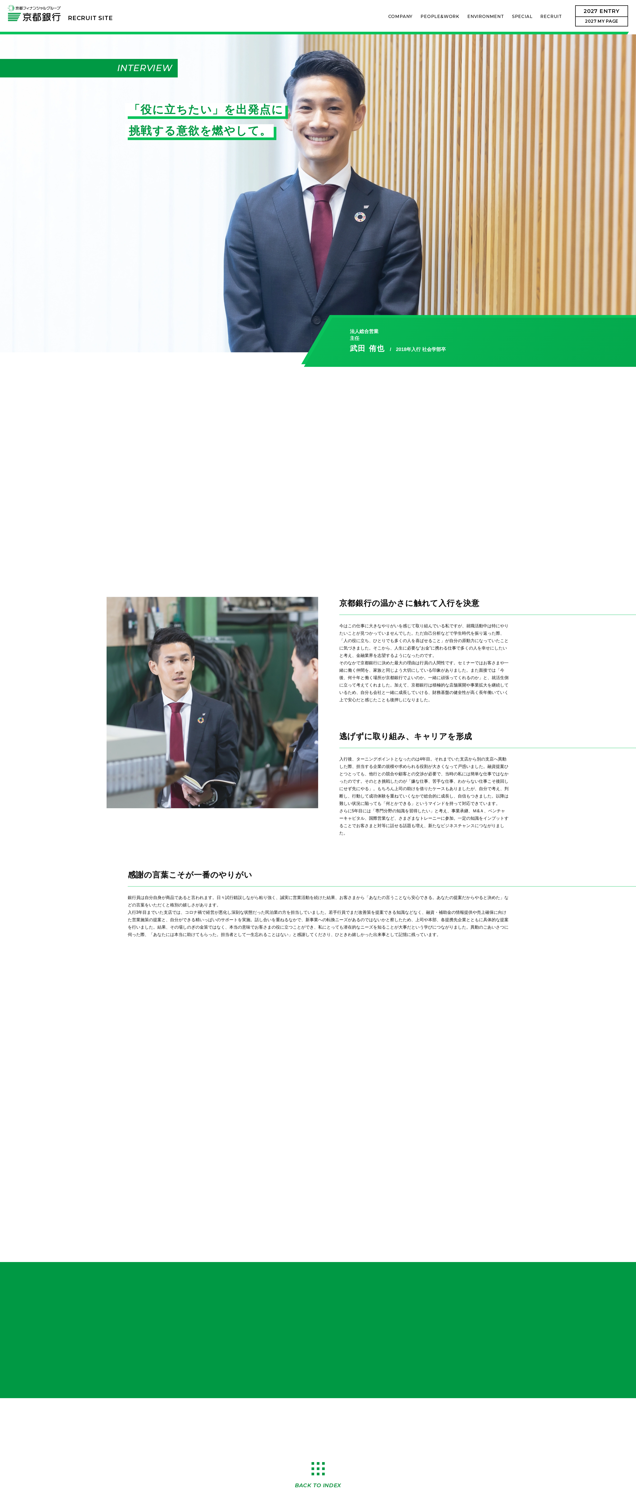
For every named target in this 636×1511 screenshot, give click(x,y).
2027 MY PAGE (601, 21)
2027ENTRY (602, 11)
